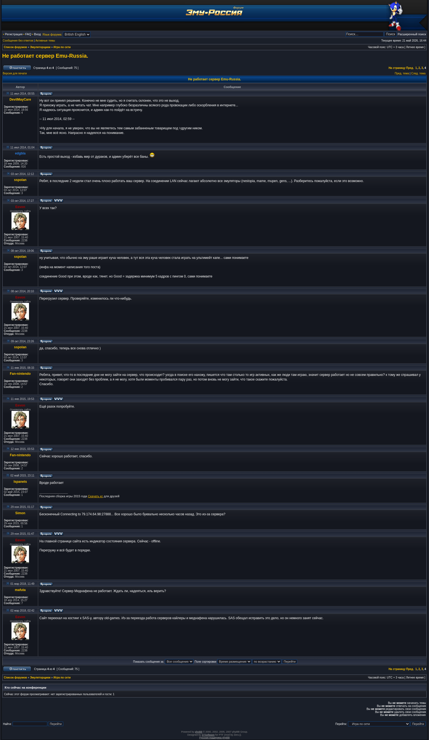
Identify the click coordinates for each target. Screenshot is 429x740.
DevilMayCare (20, 99)
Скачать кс (95, 496)
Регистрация (13, 34)
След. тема (418, 73)
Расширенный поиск (412, 34)
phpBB (198, 731)
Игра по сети (62, 47)
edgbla (20, 153)
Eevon (20, 207)
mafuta (20, 590)
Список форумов (15, 47)
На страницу (397, 67)
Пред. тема (402, 73)
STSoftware (208, 734)
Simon (20, 513)
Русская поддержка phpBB (214, 737)
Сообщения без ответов (18, 40)
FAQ (28, 34)
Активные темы (45, 40)
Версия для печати (15, 73)
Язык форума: (52, 34)
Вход (37, 34)
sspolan (20, 180)
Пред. (410, 67)
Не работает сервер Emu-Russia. (45, 56)
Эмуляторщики (40, 47)
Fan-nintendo (20, 374)
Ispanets (20, 482)
